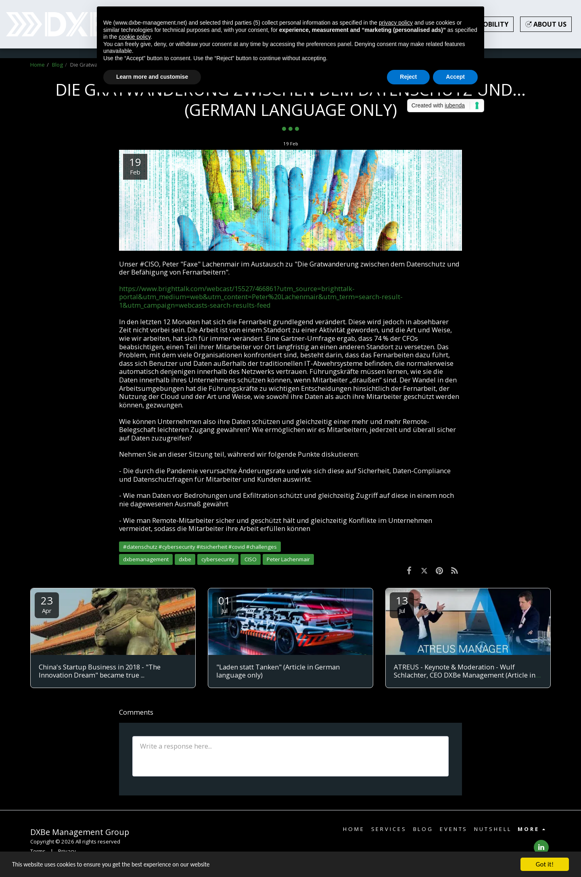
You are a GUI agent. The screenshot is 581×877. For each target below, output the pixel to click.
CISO (251, 559)
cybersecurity (217, 559)
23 (47, 604)
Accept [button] (455, 76)
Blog (57, 64)
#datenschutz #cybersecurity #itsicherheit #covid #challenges (200, 546)
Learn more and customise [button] (152, 76)
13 (402, 604)
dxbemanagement (146, 559)
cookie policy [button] (134, 37)
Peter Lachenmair (288, 559)
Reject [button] (408, 76)
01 (224, 604)
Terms (38, 851)
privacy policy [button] (396, 22)
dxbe (185, 559)
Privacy (67, 851)
